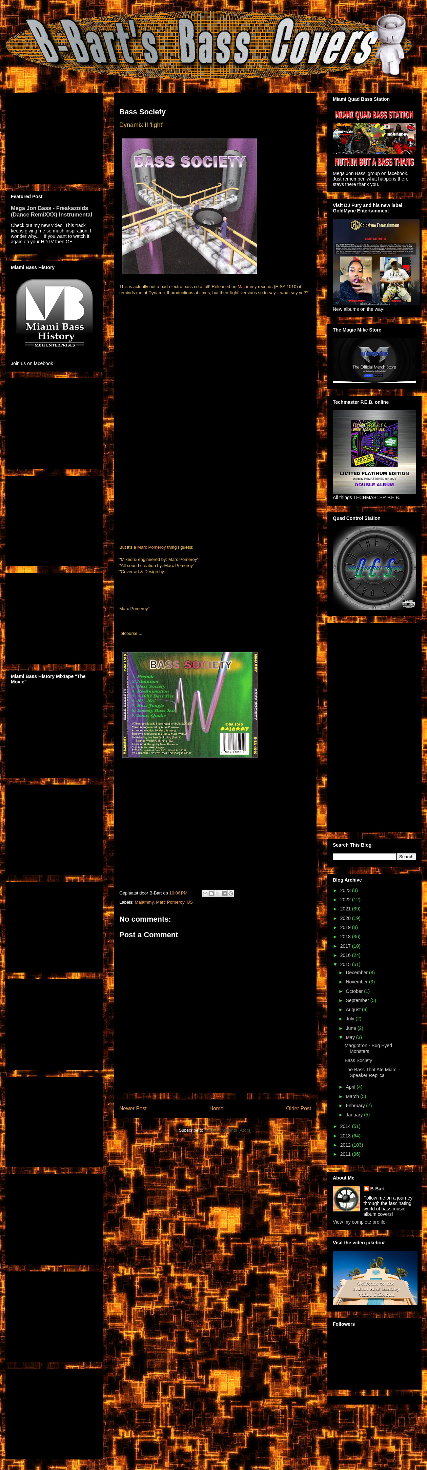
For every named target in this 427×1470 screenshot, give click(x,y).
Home (216, 1108)
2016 (346, 955)
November (357, 981)
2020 (346, 918)
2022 (346, 899)
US (190, 902)
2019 (346, 927)
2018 (346, 936)
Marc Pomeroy (151, 547)
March (353, 1096)
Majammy (247, 286)
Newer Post (133, 1108)
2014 (346, 1126)
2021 (346, 908)
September (358, 1000)
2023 (346, 890)
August (354, 1009)
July (350, 1018)
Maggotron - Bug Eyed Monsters (368, 1048)
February (356, 1105)
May (351, 1037)
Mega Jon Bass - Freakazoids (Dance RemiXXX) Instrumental (51, 211)
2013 (346, 1135)
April (351, 1087)
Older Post (298, 1108)
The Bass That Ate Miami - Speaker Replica (373, 1072)
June (351, 1028)
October (355, 991)
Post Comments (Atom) (228, 1130)
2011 (346, 1154)
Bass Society (358, 1060)
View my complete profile (359, 1222)
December (357, 972)
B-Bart (377, 1188)
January (355, 1114)
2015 (346, 964)
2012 (346, 1145)
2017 (346, 946)
